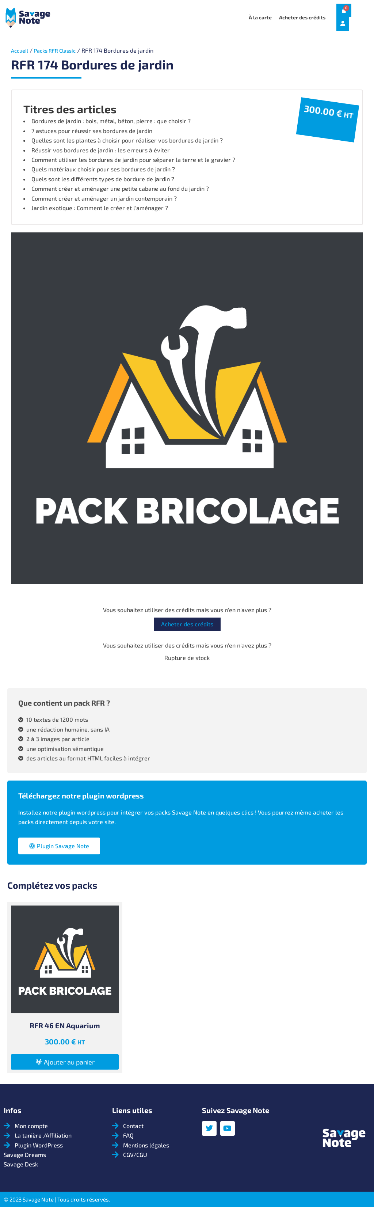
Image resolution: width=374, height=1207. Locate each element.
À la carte (260, 17)
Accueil (20, 50)
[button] (64, 1061)
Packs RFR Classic (60, 50)
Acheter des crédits (302, 17)
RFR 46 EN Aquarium (65, 1025)
